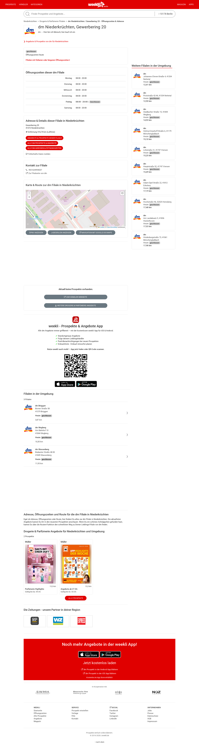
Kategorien (36, 4)
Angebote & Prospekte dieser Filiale (45, 138)
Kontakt (75, 719)
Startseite (38, 710)
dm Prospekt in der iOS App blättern (99, 673)
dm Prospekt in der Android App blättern (99, 669)
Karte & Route (53, 185)
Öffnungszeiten (40, 713)
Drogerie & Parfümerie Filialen (52, 21)
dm (39, 32)
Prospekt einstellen (80, 710)
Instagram (114, 716)
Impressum (152, 721)
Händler (23, 4)
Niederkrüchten (30, 21)
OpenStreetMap (112, 227)
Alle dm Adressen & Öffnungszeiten (44, 148)
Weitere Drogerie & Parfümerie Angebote (75, 305)
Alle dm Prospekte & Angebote (42, 143)
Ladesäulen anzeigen (61, 233)
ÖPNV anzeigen (36, 233)
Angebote (38, 719)
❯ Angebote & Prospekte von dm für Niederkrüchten (46, 41)
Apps (191, 4)
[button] (122, 193)
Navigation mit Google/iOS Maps (95, 233)
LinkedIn (113, 719)
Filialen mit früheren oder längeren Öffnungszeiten (48, 60)
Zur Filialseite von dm (36, 173)
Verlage (75, 713)
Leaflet (101, 227)
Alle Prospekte (75, 598)
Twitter (113, 713)
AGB (149, 719)
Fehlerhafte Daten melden (38, 154)
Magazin (181, 4)
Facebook (114, 710)
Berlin (106, 6)
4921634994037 (34, 170)
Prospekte (10, 4)
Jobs (149, 710)
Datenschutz (152, 716)
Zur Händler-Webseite (75, 297)
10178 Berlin (166, 13)
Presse (150, 713)
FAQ (73, 716)
